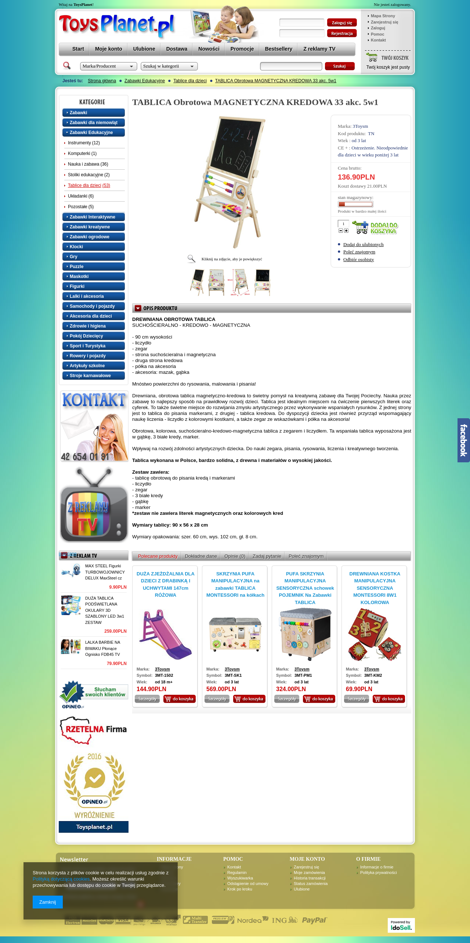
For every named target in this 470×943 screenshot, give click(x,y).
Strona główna (102, 80)
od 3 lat (359, 140)
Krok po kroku (239, 889)
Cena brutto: (350, 168)
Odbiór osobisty (358, 259)
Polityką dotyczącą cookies (61, 879)
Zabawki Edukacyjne (144, 80)
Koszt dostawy (352, 186)
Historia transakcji (310, 878)
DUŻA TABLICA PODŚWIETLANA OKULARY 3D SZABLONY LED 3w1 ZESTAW (104, 610)
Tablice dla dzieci (190, 80)
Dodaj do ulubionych (363, 244)
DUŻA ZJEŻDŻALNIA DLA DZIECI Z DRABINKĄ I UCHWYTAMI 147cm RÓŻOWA (166, 584)
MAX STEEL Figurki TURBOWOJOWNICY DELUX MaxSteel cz (105, 572)
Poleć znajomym (359, 251)
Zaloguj (378, 28)
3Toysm (360, 126)
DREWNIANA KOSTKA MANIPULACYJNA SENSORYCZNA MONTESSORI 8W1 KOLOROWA (375, 588)
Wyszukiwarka (240, 878)
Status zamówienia (311, 883)
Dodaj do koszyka (377, 227)
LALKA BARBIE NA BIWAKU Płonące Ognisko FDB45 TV (102, 648)
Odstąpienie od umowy (247, 883)
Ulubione (302, 889)
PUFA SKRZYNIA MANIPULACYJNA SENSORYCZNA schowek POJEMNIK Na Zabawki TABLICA (305, 588)
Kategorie (94, 101)
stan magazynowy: (355, 197)
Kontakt (378, 40)
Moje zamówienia (309, 872)
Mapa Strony (383, 16)
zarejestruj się (342, 33)
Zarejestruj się (384, 22)
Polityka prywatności (378, 872)
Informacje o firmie (376, 867)
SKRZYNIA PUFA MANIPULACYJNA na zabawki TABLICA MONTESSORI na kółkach (235, 584)
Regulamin (237, 872)
